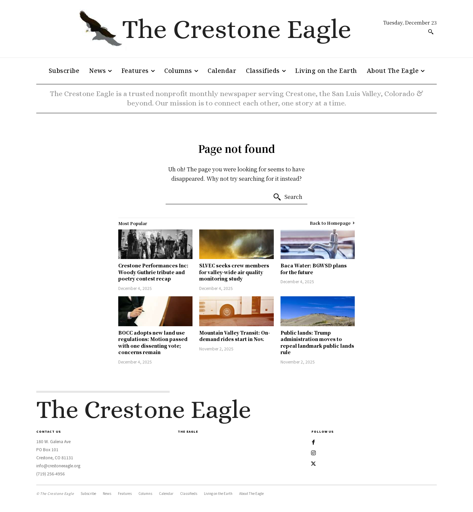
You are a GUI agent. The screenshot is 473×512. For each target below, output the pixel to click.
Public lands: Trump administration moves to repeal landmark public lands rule (317, 342)
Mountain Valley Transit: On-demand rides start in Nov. (234, 336)
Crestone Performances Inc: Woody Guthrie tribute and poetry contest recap (153, 272)
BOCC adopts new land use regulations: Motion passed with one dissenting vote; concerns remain (152, 342)
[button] (431, 32)
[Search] (287, 197)
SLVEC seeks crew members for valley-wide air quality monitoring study (234, 272)
